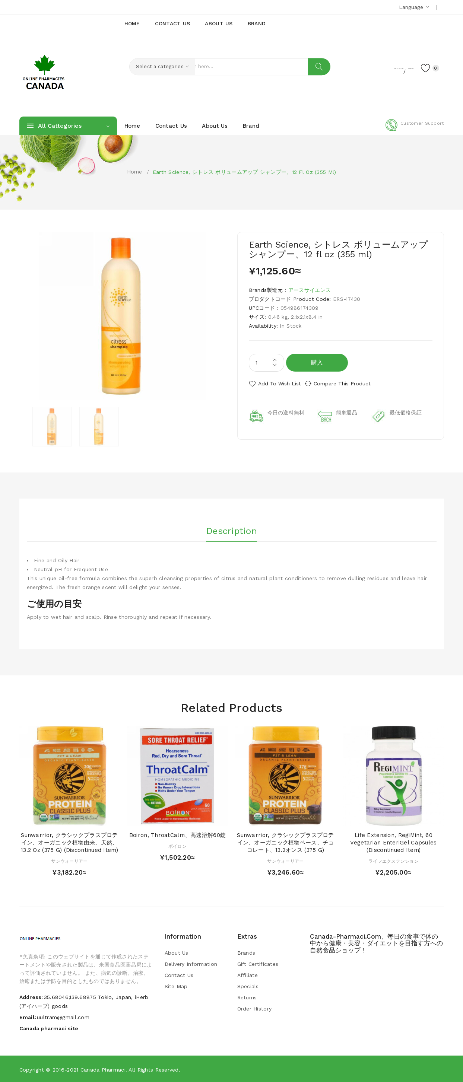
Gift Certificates (258, 964)
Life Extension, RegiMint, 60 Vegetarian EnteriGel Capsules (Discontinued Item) (393, 842)
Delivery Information (191, 964)
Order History (254, 1008)
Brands (246, 952)
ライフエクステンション (393, 860)
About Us (176, 952)
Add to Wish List (279, 383)
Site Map (176, 986)
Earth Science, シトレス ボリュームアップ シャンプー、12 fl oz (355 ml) (244, 172)
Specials (248, 986)
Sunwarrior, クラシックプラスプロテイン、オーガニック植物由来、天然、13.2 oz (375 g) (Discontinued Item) (69, 842)
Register (369, 67)
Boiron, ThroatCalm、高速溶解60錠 (177, 834)
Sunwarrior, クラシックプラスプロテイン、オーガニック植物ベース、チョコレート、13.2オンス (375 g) (285, 842)
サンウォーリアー (69, 860)
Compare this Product (349, 383)
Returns (247, 997)
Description (231, 528)
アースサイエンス (309, 290)
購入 (317, 362)
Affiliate (247, 975)
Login (398, 67)
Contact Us (179, 975)
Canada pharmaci (103, 1069)
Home (134, 172)
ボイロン (177, 846)
